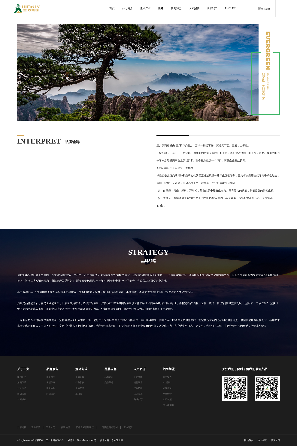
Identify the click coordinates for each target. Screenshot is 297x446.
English (230, 8)
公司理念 (21, 388)
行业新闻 (79, 382)
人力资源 (140, 369)
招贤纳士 (138, 382)
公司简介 (127, 8)
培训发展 (138, 393)
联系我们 (212, 8)
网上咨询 (50, 393)
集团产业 (145, 8)
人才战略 (138, 377)
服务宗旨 (50, 388)
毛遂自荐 (138, 399)
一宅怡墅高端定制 (109, 427)
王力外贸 (127, 427)
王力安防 (35, 427)
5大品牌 (167, 382)
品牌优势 (167, 388)
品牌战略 (109, 382)
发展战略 (21, 399)
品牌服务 (52, 369)
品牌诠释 (111, 369)
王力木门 (50, 427)
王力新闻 (79, 377)
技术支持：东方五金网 (111, 440)
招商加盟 (176, 8)
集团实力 (167, 377)
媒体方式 (81, 369)
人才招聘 (194, 8)
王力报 (78, 393)
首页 (112, 8)
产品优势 (167, 393)
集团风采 (21, 382)
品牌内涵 (109, 377)
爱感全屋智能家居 (85, 427)
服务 (160, 8)
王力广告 (79, 388)
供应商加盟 (168, 405)
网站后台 (248, 440)
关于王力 (23, 369)
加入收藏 (262, 440)
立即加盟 (167, 399)
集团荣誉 (21, 393)
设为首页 (275, 440)
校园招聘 (138, 388)
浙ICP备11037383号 (86, 440)
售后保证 (50, 382)
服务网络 (50, 377)
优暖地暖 (65, 427)
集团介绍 (21, 377)
